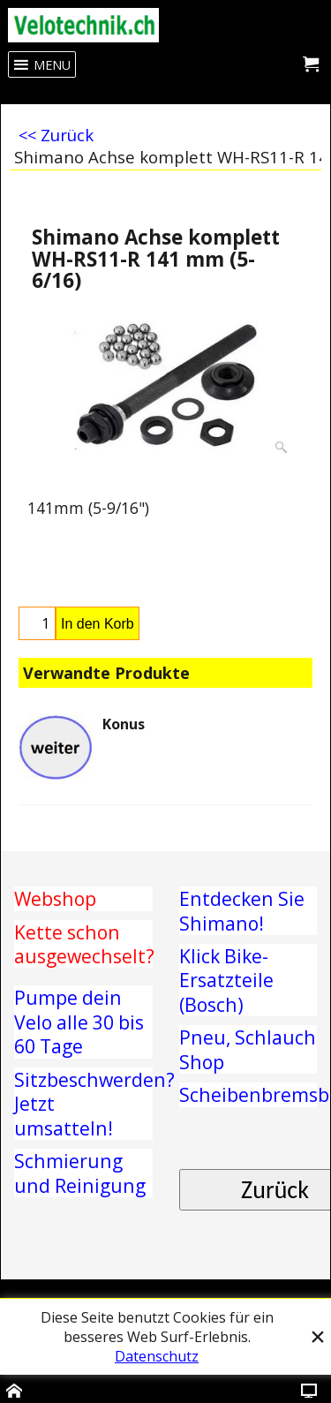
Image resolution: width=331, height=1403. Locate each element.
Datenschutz (157, 1356)
